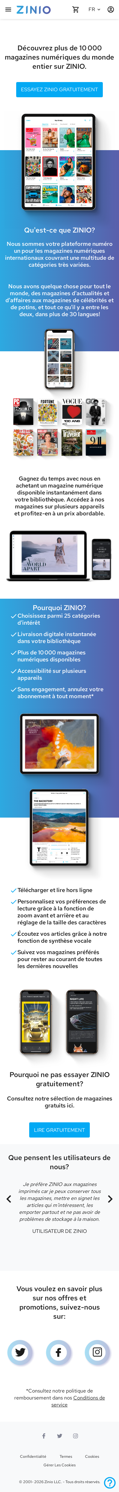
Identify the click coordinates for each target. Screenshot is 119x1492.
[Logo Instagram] (98, 1354)
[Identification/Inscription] (110, 9)
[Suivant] (110, 1199)
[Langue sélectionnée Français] (95, 9)
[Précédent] (9, 1199)
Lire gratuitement (59, 1130)
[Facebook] (60, 1354)
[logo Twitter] (21, 1354)
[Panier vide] (76, 9)
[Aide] (110, 1483)
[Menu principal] (8, 9)
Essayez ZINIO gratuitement (59, 89)
